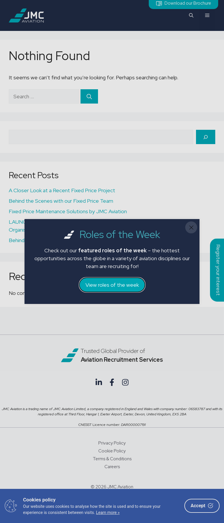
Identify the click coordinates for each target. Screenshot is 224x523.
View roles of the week (112, 284)
